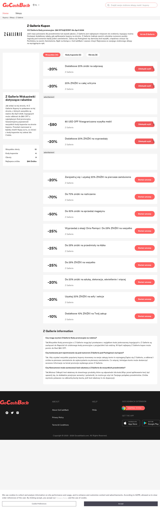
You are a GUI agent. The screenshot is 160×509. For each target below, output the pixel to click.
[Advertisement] (21, 71)
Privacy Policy (58, 417)
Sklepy (12, 17)
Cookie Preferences (39, 504)
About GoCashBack (60, 410)
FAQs (94, 410)
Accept (120, 504)
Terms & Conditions (60, 425)
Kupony (5, 17)
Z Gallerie (19, 17)
